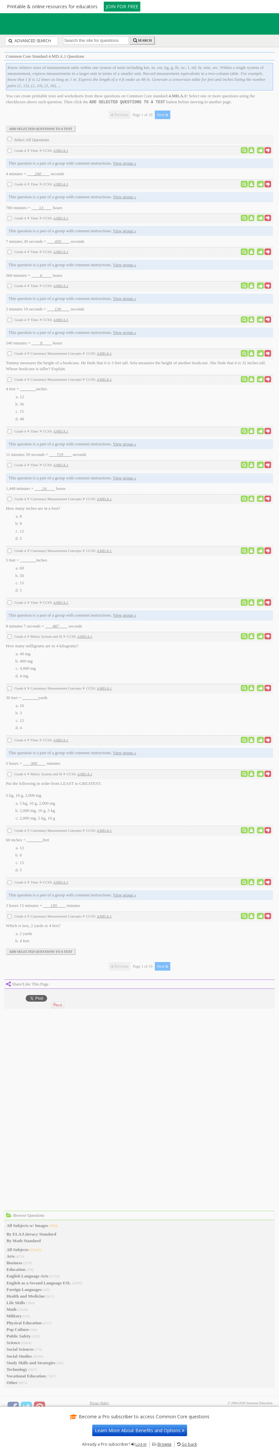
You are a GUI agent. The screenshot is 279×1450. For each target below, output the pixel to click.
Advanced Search (30, 41)
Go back (189, 1444)
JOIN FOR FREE (122, 6)
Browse (164, 1444)
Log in (141, 1444)
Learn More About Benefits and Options (139, 1430)
